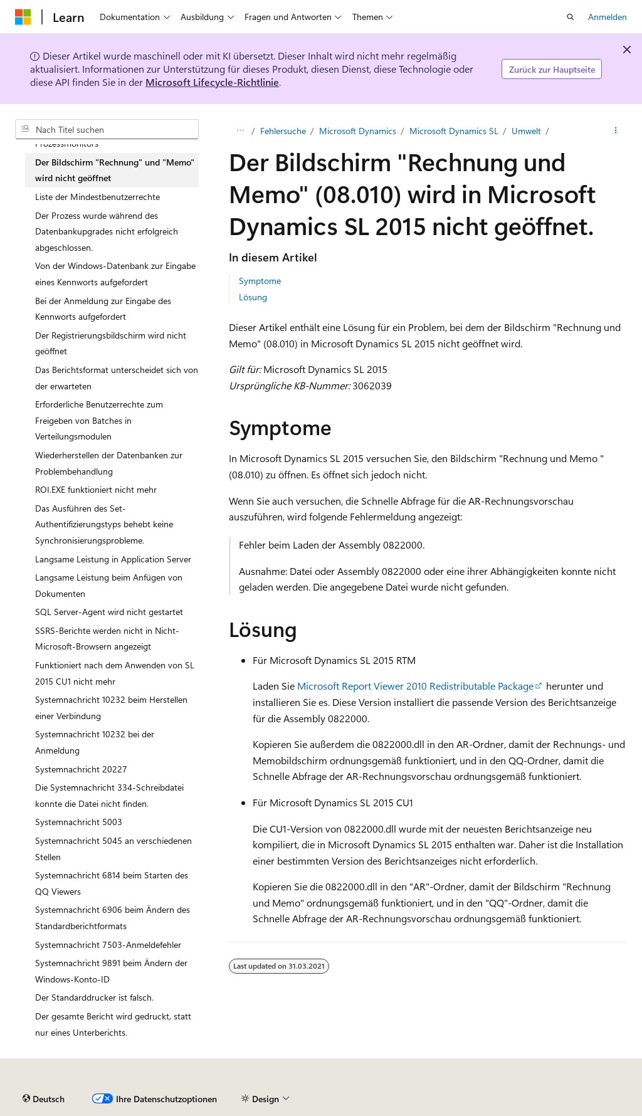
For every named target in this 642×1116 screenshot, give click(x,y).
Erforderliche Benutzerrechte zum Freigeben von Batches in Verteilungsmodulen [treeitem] (99, 420)
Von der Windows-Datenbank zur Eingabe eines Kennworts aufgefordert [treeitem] (115, 274)
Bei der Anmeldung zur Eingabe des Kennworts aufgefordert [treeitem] (103, 309)
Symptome (260, 281)
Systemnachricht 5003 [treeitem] (78, 822)
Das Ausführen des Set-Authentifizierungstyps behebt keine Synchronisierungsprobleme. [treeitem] (104, 524)
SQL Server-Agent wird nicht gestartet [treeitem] (109, 612)
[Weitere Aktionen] (616, 131)
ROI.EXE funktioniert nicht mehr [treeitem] (96, 489)
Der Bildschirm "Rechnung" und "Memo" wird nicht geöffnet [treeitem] (114, 170)
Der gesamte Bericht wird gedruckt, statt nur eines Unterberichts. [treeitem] (113, 1024)
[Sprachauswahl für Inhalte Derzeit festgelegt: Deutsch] (43, 1099)
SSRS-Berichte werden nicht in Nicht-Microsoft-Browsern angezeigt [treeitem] (107, 638)
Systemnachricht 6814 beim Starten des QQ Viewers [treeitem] (111, 883)
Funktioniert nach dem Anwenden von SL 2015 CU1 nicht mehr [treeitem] (114, 673)
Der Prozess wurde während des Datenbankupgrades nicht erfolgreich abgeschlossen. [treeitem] (106, 231)
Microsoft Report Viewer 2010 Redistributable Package (415, 685)
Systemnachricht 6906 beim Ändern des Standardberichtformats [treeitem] (112, 917)
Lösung (253, 297)
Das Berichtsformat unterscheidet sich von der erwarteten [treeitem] (116, 378)
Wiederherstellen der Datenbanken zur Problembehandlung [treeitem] (108, 463)
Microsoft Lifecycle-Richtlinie (212, 81)
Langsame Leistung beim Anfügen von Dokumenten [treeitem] (108, 585)
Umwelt (526, 131)
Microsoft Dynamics (357, 131)
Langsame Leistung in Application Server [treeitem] (113, 559)
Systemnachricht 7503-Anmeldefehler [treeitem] (108, 944)
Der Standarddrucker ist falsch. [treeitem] (94, 997)
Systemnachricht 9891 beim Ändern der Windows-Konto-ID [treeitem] (111, 971)
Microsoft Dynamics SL (453, 131)
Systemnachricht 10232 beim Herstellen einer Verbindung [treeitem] (111, 707)
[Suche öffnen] (570, 17)
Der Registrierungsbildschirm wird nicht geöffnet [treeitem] (110, 343)
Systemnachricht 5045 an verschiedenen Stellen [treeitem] (113, 848)
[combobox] (107, 129)
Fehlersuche (283, 131)
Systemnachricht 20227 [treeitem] (81, 769)
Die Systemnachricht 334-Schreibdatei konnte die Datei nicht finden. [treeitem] (109, 795)
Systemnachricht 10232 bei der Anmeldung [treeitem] (94, 742)
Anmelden (607, 17)
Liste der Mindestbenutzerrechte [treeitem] (97, 197)
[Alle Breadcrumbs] (240, 131)
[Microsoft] (23, 17)
